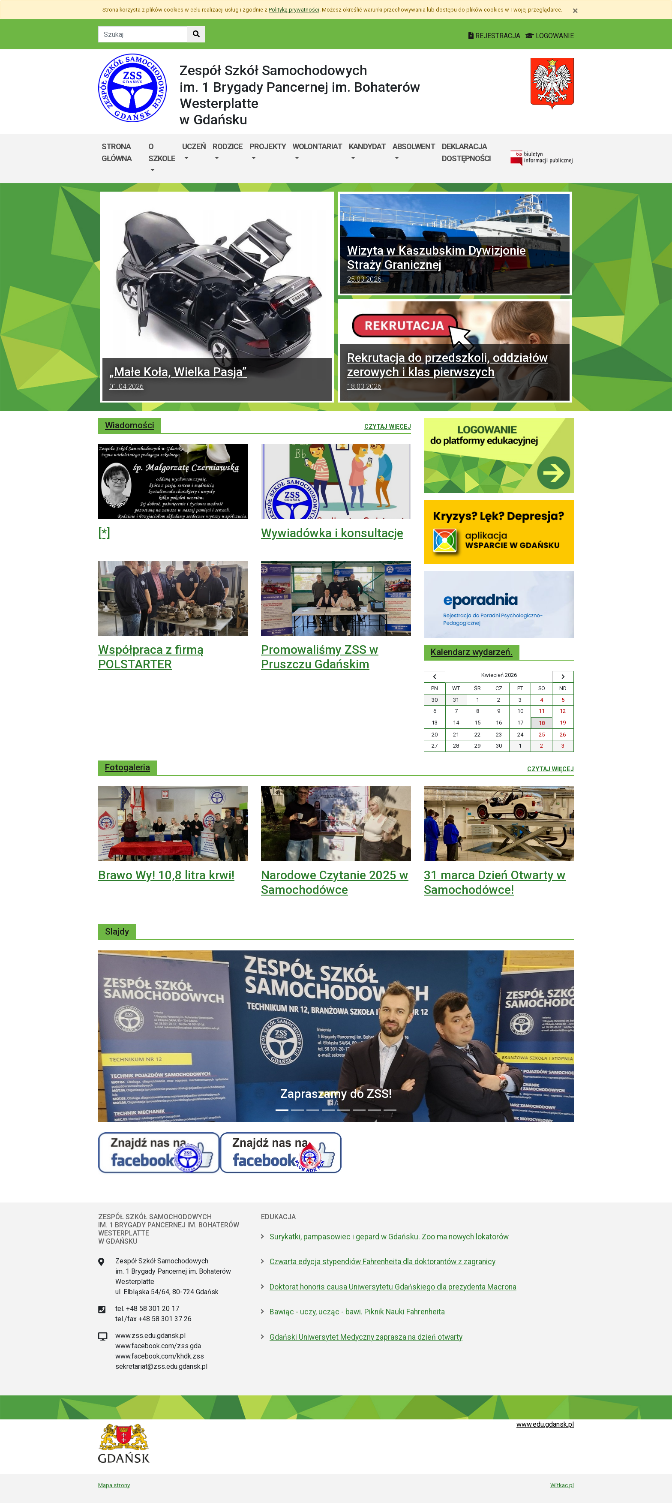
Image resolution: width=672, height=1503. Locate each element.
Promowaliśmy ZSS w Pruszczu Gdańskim (319, 657)
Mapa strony (114, 1485)
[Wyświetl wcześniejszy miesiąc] (434, 677)
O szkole (161, 152)
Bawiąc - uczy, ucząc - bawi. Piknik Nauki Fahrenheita (357, 1312)
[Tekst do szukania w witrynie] (143, 34)
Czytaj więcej (387, 426)
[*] (104, 533)
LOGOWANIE (549, 36)
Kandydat (367, 146)
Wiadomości (129, 425)
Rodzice (228, 146)
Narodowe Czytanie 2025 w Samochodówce (334, 882)
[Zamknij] (575, 11)
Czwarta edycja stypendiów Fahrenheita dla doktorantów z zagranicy (382, 1261)
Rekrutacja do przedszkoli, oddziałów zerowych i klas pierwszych (455, 372)
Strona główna (117, 152)
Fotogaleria (127, 767)
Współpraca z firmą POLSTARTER (151, 657)
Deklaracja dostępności (466, 152)
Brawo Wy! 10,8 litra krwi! (166, 875)
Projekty (267, 146)
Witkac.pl (562, 1485)
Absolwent (414, 146)
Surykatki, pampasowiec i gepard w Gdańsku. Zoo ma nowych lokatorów (389, 1236)
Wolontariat (317, 146)
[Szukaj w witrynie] (196, 34)
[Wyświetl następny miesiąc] (563, 677)
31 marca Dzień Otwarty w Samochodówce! (495, 882)
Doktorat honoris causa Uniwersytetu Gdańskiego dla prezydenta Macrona (393, 1287)
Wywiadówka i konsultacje (332, 533)
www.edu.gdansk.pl (545, 1424)
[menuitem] (162, 158)
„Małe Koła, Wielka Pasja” (217, 379)
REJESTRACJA (495, 36)
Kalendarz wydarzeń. (472, 652)
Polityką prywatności (294, 9)
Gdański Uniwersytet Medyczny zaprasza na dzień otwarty (366, 1337)
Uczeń (194, 146)
